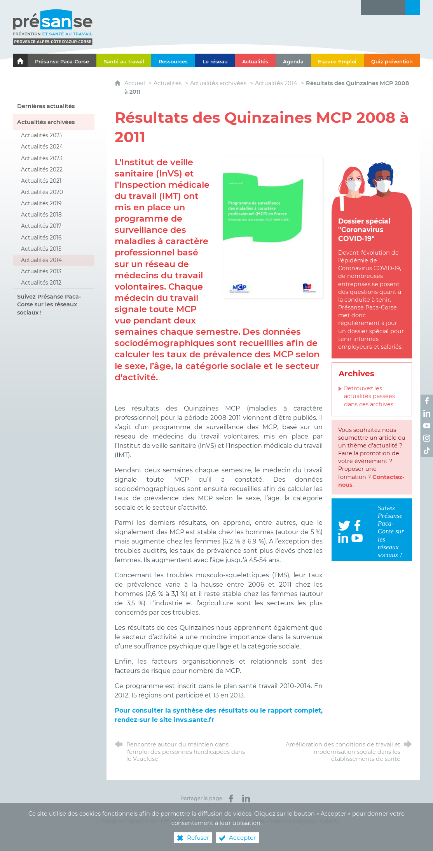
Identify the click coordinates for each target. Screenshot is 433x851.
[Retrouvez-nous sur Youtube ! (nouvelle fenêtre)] (427, 425)
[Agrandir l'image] (273, 226)
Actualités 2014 (276, 83)
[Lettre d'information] (368, 7)
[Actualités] (255, 60)
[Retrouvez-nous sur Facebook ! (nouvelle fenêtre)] (427, 401)
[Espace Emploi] (337, 60)
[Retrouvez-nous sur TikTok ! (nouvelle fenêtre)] (427, 450)
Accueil (135, 83)
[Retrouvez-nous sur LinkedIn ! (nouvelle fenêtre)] (427, 413)
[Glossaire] (383, 7)
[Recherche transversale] (412, 7)
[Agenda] (293, 60)
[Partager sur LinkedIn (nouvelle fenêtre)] (246, 798)
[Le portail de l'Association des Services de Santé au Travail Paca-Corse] (20, 60)
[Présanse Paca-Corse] (62, 60)
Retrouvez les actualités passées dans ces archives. (369, 396)
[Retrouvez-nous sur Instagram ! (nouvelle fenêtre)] (427, 438)
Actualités (168, 83)
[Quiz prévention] (392, 60)
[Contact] (398, 7)
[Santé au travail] (124, 60)
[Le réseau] (215, 60)
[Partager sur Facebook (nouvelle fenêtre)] (230, 798)
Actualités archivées (218, 83)
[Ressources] (173, 60)
